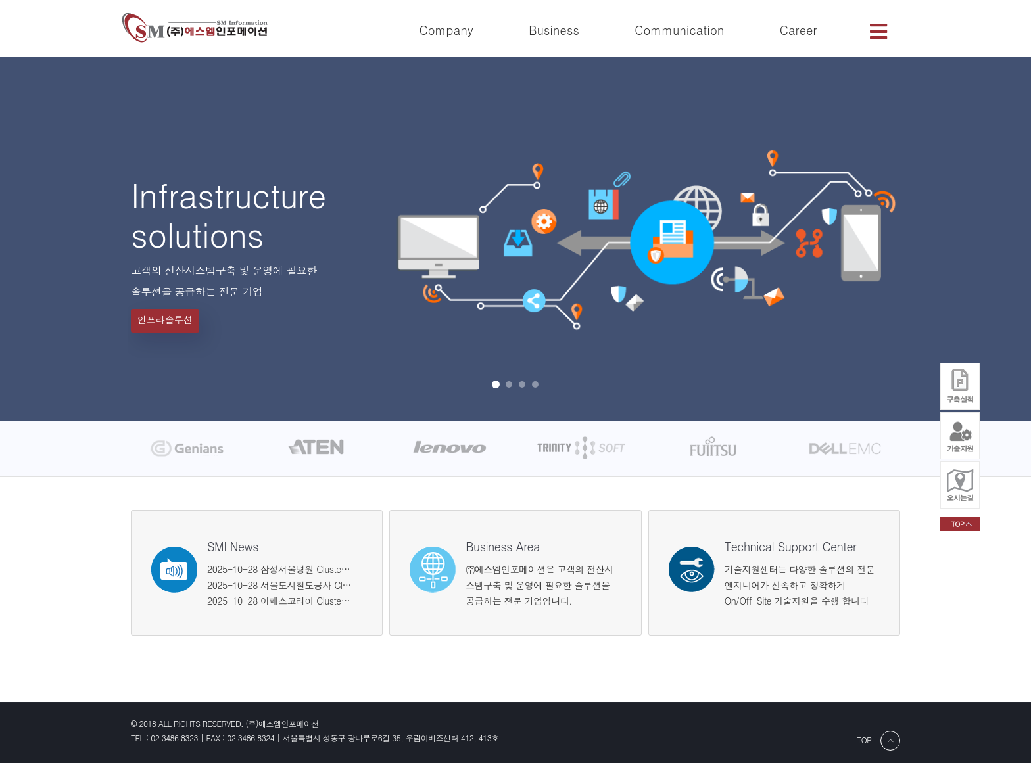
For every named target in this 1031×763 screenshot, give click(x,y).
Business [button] (554, 30)
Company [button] (446, 30)
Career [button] (798, 30)
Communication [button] (679, 30)
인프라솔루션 (165, 319)
